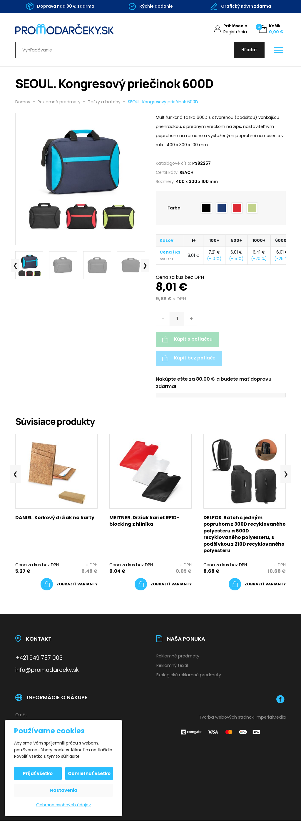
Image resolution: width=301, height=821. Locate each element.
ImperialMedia (271, 717)
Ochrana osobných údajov (63, 805)
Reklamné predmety (177, 656)
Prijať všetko (38, 773)
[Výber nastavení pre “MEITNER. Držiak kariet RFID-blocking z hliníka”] (163, 585)
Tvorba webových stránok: (227, 717)
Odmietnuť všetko (89, 773)
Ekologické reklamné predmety (188, 675)
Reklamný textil (172, 666)
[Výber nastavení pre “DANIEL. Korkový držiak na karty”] (69, 585)
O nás (21, 715)
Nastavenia (63, 790)
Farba (174, 208)
